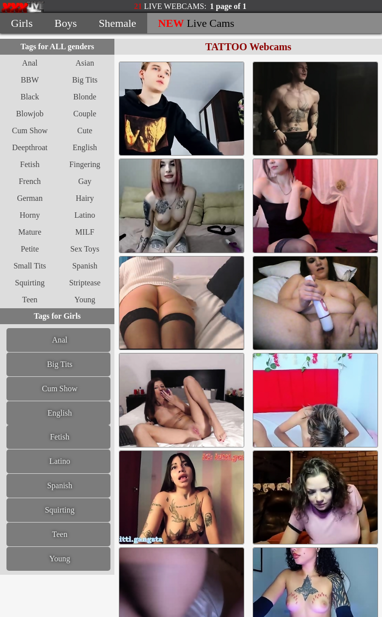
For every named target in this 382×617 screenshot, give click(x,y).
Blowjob (29, 113)
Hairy (85, 198)
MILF (84, 232)
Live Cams (196, 23)
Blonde (84, 96)
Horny (29, 215)
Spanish (84, 266)
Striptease (84, 282)
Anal (29, 63)
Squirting (30, 282)
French (30, 181)
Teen (29, 299)
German (30, 198)
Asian (85, 63)
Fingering (84, 164)
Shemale (117, 23)
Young (85, 299)
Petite (30, 249)
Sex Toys (84, 249)
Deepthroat (29, 147)
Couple (84, 113)
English (85, 147)
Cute (84, 130)
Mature (29, 232)
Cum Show (30, 130)
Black (29, 96)
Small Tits (29, 266)
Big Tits (84, 80)
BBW (30, 80)
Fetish (29, 164)
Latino (85, 215)
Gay (85, 181)
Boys (66, 23)
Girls (22, 23)
